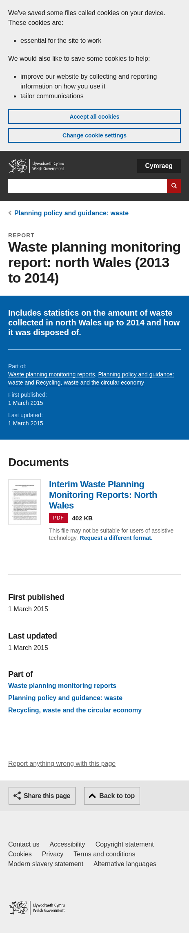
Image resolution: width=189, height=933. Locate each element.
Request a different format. (116, 538)
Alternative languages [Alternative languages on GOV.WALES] (124, 863)
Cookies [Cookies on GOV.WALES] (20, 854)
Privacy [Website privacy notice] (52, 854)
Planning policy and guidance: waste (71, 213)
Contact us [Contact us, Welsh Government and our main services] (23, 844)
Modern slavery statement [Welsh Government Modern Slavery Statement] (45, 863)
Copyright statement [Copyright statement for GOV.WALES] (125, 844)
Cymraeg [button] (159, 165)
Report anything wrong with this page (62, 763)
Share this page (47, 795)
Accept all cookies (94, 116)
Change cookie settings (94, 135)
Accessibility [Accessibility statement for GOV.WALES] (67, 844)
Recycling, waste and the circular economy (90, 382)
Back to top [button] (117, 795)
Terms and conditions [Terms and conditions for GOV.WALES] (104, 854)
